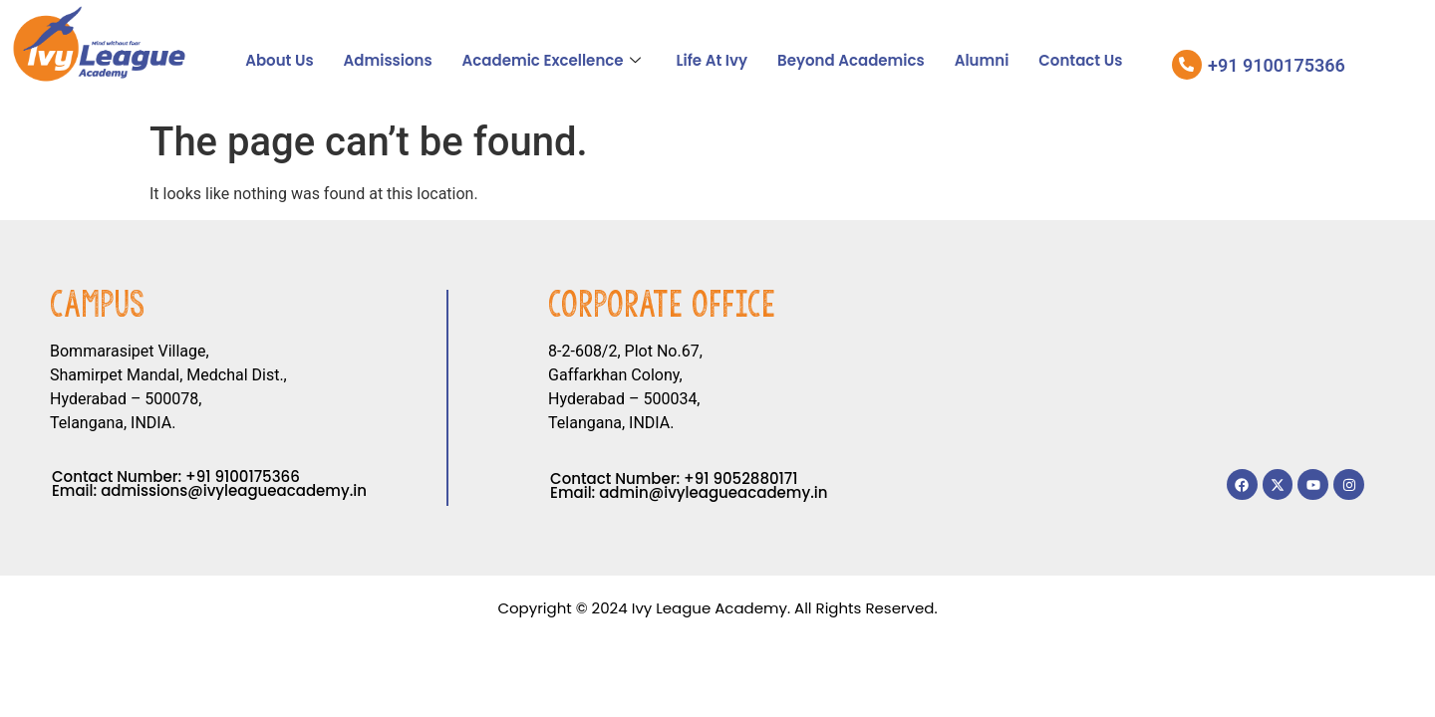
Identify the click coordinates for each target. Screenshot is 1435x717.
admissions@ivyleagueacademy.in (234, 490)
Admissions (388, 60)
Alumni (982, 60)
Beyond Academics (851, 60)
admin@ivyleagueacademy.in (713, 492)
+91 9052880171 (740, 478)
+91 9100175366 (242, 476)
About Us (279, 60)
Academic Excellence (551, 60)
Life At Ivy (712, 60)
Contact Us (1080, 60)
